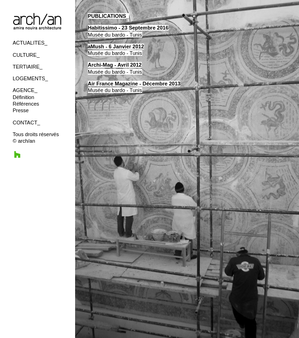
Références (26, 104)
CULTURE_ (26, 55)
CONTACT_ (26, 122)
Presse (21, 110)
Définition (23, 97)
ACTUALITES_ (30, 43)
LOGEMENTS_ (30, 78)
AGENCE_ (25, 90)
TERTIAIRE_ (27, 66)
